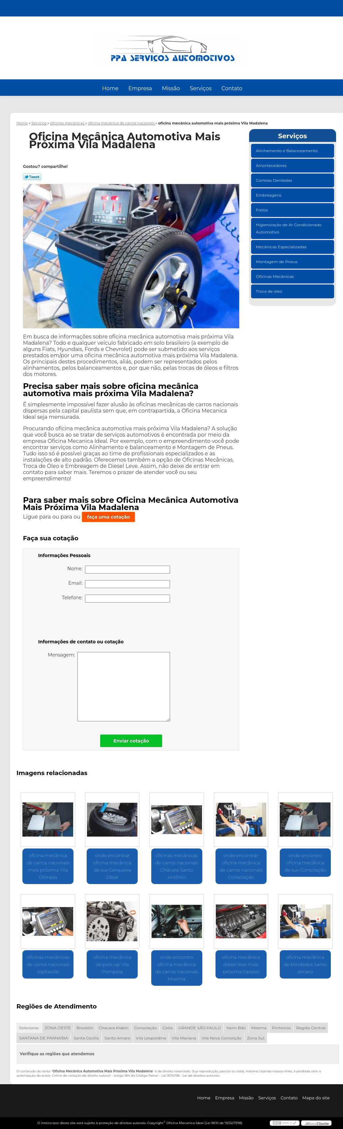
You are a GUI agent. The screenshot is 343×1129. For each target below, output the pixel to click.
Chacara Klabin (114, 1027)
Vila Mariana (184, 1037)
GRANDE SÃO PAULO (199, 1027)
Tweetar (32, 177)
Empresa (140, 88)
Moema (258, 1027)
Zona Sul (255, 1037)
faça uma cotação (108, 517)
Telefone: (116, 599)
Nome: (118, 570)
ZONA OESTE (58, 1027)
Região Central (310, 1027)
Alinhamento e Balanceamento (287, 150)
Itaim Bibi (235, 1027)
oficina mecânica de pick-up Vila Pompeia (112, 964)
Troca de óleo (269, 291)
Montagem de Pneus (277, 261)
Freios (262, 209)
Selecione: (29, 1027)
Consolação (145, 1027)
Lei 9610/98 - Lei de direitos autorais (190, 1075)
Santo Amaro (117, 1037)
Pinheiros (281, 1027)
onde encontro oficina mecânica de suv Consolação (305, 862)
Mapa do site (316, 1097)
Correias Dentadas (274, 180)
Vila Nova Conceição (222, 1037)
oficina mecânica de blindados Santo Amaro (305, 964)
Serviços (201, 88)
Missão (171, 88)
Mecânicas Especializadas (282, 246)
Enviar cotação (131, 741)
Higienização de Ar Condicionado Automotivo (289, 228)
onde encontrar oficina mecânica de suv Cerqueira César (112, 866)
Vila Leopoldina (151, 1037)
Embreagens (269, 195)
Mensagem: (109, 686)
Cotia (167, 1027)
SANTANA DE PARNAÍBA (43, 1037)
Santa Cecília (86, 1037)
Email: (119, 584)
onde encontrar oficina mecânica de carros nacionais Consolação (240, 866)
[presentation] (80, 622)
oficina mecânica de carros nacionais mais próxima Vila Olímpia (48, 866)
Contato (232, 88)
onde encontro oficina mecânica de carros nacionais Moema (176, 968)
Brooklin (84, 1027)
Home (110, 88)
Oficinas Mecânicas (275, 276)
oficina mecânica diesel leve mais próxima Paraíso (241, 964)
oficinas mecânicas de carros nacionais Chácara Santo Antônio (176, 866)
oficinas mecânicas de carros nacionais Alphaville (48, 964)
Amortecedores (272, 165)
